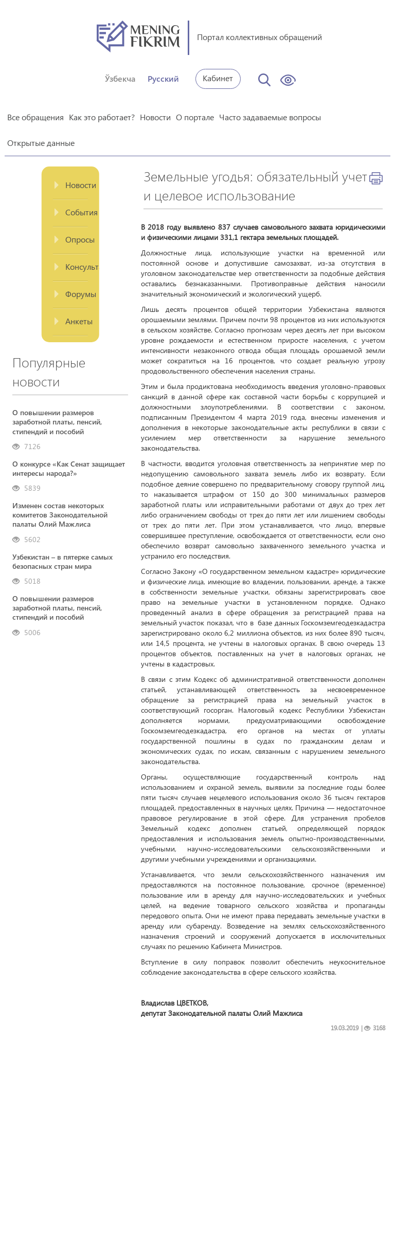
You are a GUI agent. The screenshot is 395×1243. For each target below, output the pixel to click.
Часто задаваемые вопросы (270, 117)
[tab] (70, 186)
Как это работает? (102, 117)
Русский (163, 78)
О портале (195, 117)
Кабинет (218, 77)
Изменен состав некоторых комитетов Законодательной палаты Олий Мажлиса (59, 515)
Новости (155, 117)
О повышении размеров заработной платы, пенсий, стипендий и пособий (57, 422)
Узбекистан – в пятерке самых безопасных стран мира (62, 561)
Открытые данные (41, 142)
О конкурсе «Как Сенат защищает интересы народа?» (68, 468)
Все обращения (35, 117)
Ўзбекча (120, 78)
